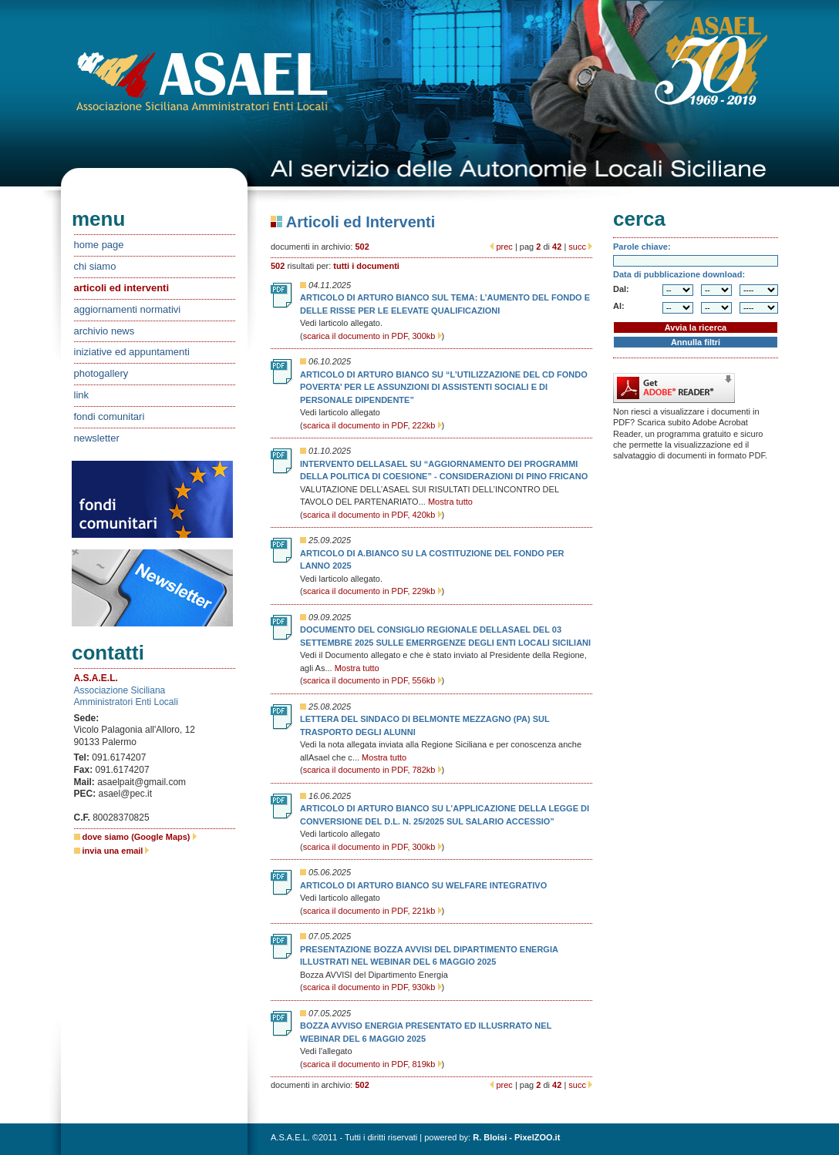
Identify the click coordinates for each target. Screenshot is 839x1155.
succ (577, 246)
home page (99, 244)
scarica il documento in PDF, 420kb (372, 514)
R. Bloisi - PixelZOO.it (516, 1137)
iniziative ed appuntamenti (132, 352)
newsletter (97, 438)
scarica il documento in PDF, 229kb (372, 591)
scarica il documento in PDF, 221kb (372, 910)
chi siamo (95, 266)
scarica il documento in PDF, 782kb (372, 769)
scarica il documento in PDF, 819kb (372, 1064)
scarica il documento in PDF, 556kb (372, 680)
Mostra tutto (450, 501)
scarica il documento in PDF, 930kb (372, 987)
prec (504, 246)
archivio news (104, 331)
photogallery (101, 373)
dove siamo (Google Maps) (140, 836)
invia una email (116, 850)
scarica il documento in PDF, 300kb (372, 336)
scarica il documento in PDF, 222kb (372, 425)
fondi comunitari (109, 416)
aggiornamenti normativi (127, 309)
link (81, 395)
